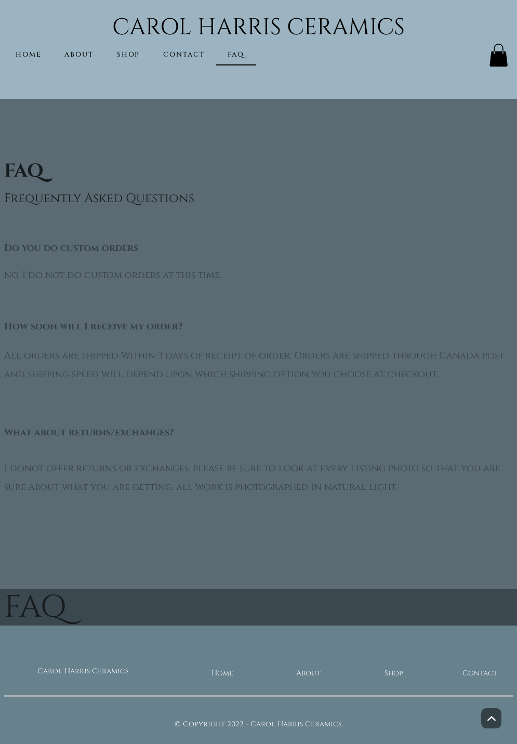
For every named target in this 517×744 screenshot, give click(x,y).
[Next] (491, 718)
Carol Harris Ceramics (82, 671)
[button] (498, 55)
